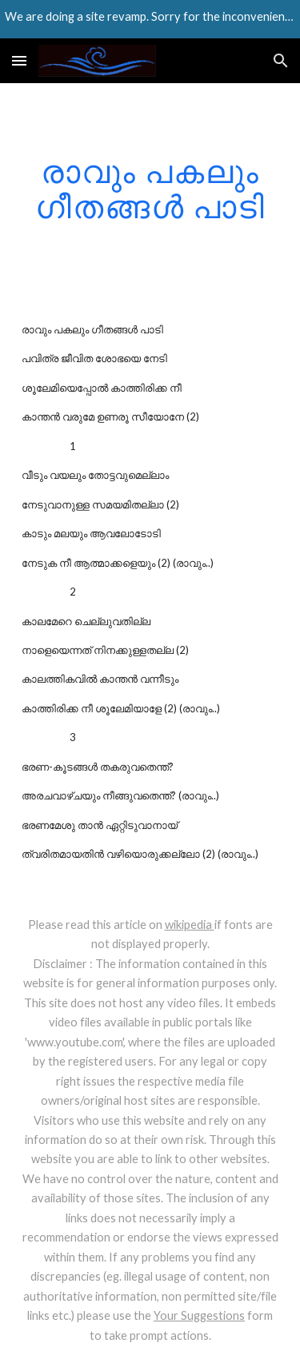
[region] (150, 19)
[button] (19, 60)
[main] (150, 188)
